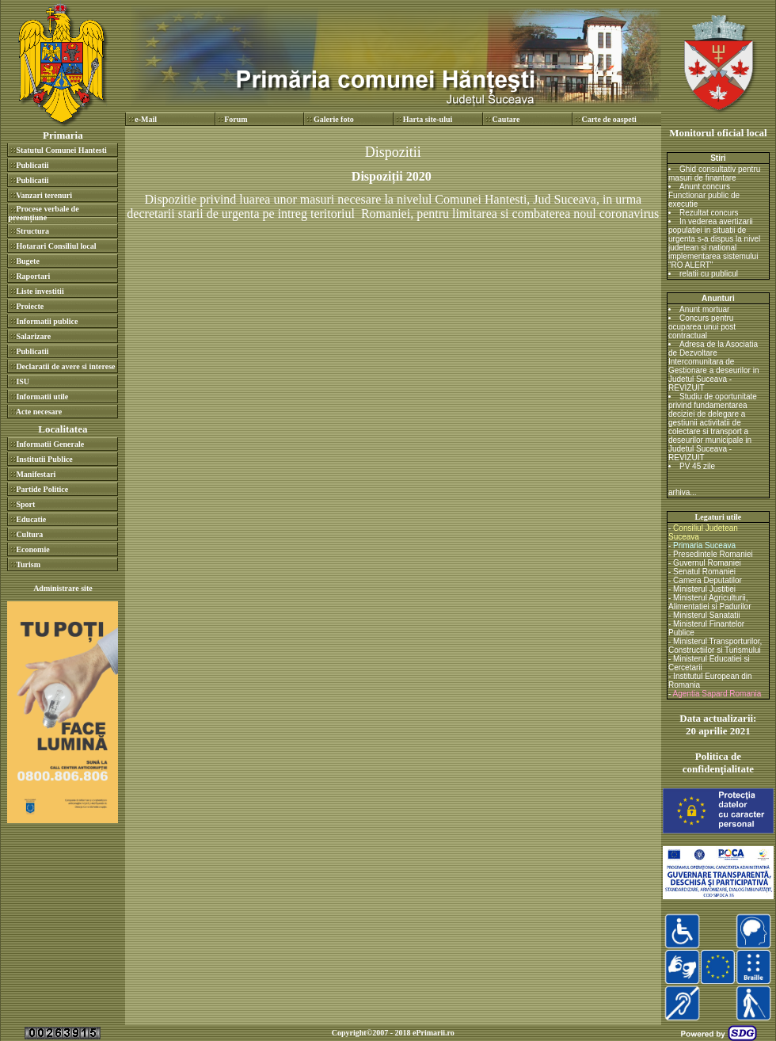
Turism (28, 564)
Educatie (31, 519)
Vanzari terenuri (44, 195)
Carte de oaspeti (608, 119)
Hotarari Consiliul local (56, 246)
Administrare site (63, 588)
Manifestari (35, 474)
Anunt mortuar (704, 309)
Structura (32, 231)
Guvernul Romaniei (707, 563)
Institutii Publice (44, 459)
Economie (32, 549)
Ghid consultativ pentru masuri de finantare (714, 173)
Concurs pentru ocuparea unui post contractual (702, 327)
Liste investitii (39, 291)
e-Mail (146, 119)
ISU (22, 381)
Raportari (33, 276)
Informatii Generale (50, 444)
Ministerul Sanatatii (706, 615)
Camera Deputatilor (707, 580)
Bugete (27, 261)
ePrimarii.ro (434, 1032)
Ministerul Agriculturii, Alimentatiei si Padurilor (709, 602)
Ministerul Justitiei (704, 589)
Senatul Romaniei (704, 571)
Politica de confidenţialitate (718, 762)
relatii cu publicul (708, 273)
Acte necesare (39, 411)
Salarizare (33, 336)
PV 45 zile (697, 466)
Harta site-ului (428, 119)
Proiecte (30, 306)
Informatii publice (47, 321)
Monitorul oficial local (717, 133)
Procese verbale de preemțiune (43, 213)
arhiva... (682, 492)
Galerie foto (334, 119)
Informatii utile (42, 396)
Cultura (29, 534)
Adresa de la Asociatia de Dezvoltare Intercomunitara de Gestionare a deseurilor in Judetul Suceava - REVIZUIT (713, 366)
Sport (25, 504)
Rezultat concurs (708, 212)
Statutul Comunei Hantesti (61, 150)
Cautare (506, 119)
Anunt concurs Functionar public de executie (704, 195)
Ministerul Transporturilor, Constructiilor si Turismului (715, 645)
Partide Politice (42, 489)
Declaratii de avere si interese (65, 366)
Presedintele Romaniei (713, 554)
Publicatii (32, 165)
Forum (235, 119)
